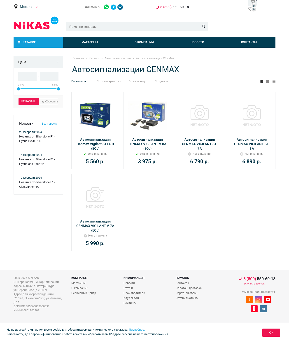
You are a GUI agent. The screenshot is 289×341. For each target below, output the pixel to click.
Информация (134, 277)
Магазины (90, 42)
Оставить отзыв (187, 298)
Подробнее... (137, 329)
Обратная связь (186, 293)
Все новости (50, 123)
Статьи (128, 288)
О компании (144, 42)
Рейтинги (130, 303)
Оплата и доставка (189, 288)
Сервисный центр (83, 293)
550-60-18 (259, 279)
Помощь (182, 277)
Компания (79, 277)
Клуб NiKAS (131, 298)
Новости (197, 42)
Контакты (249, 42)
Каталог (29, 42)
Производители (134, 293)
